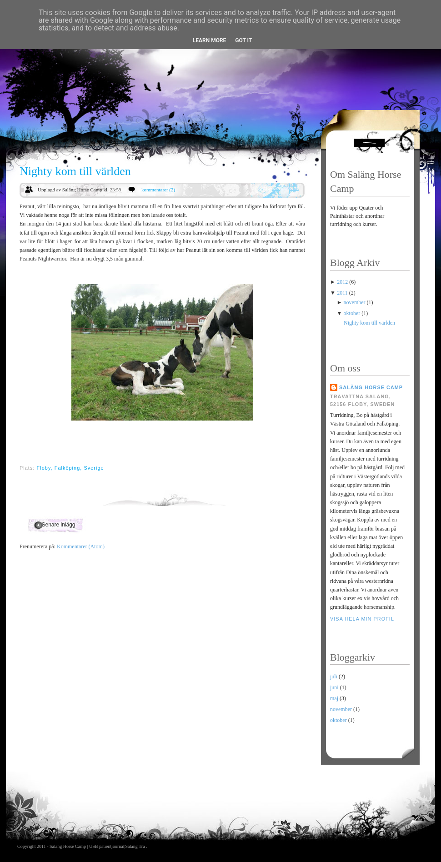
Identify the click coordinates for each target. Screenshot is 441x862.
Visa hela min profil (362, 618)
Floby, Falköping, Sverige (70, 468)
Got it (243, 40)
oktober (353, 313)
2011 (343, 293)
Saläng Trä (135, 846)
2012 (343, 282)
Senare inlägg (58, 524)
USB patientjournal (107, 846)
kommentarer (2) (158, 189)
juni (334, 687)
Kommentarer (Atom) (81, 546)
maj (334, 698)
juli (333, 676)
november (355, 302)
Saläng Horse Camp (371, 387)
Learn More (209, 40)
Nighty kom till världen (75, 171)
